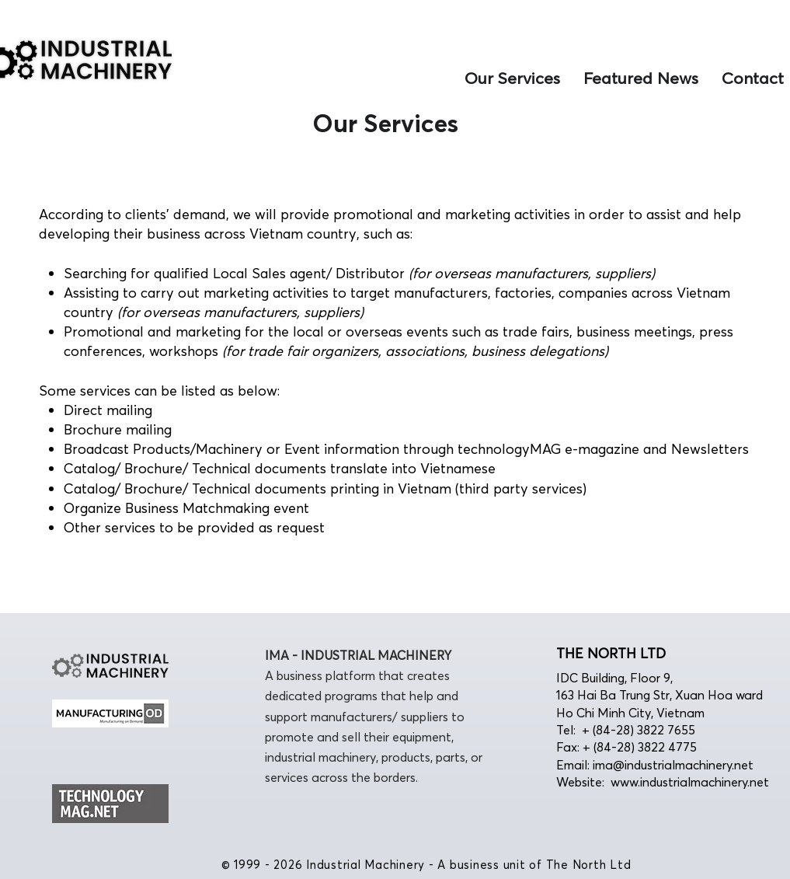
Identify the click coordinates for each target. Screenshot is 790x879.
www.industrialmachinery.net (690, 782)
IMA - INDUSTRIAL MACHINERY (358, 655)
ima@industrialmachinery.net (673, 765)
